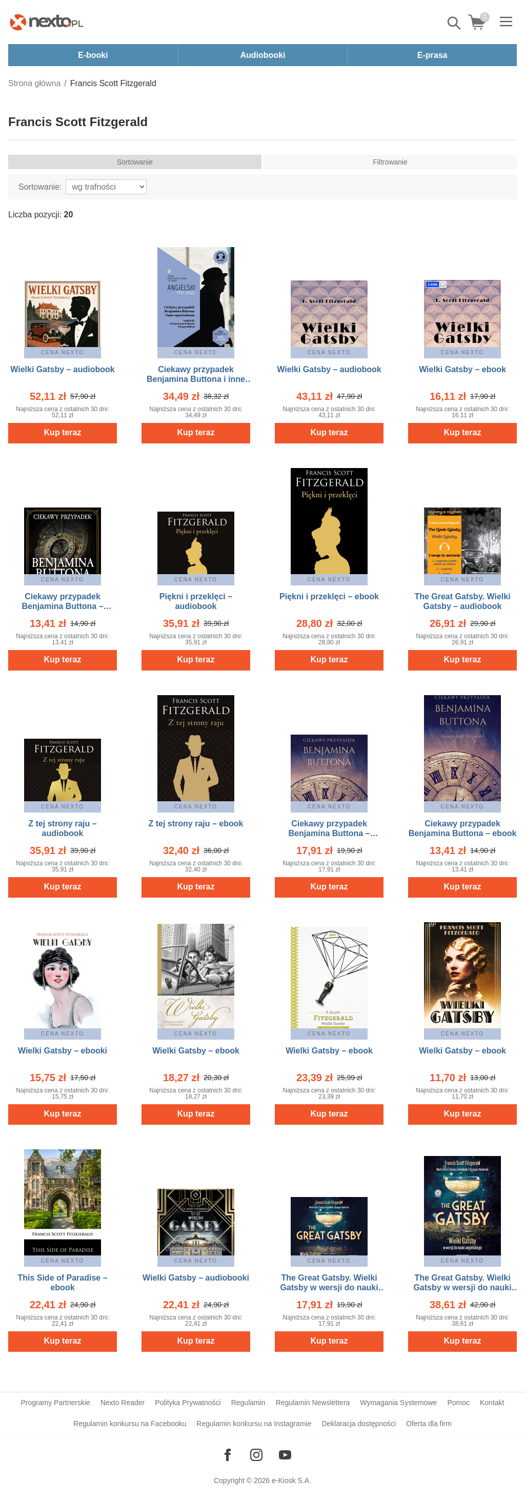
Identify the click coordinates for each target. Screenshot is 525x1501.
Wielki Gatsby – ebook (462, 369)
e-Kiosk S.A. (291, 1480)
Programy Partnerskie (55, 1402)
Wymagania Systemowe (398, 1402)
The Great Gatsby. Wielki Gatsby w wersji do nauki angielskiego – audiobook (329, 1287)
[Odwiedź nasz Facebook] (227, 1455)
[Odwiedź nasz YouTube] (285, 1455)
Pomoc (458, 1402)
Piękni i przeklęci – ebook (329, 596)
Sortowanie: (40, 186)
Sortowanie (135, 162)
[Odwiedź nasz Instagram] (256, 1455)
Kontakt (492, 1402)
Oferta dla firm (429, 1423)
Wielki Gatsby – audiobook (62, 369)
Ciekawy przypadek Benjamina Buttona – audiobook (62, 606)
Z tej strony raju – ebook (196, 823)
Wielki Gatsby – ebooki (62, 1050)
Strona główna (34, 83)
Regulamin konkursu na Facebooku (129, 1423)
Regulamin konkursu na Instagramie (253, 1423)
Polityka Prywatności (187, 1402)
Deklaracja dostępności (358, 1423)
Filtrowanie (390, 162)
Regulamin (248, 1402)
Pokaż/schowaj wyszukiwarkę (454, 23)
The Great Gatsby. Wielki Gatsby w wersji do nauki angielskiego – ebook (462, 1287)
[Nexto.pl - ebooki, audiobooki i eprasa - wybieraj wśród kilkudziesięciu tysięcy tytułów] (46, 22)
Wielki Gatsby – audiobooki (196, 1277)
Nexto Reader (122, 1402)
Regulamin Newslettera (313, 1402)
